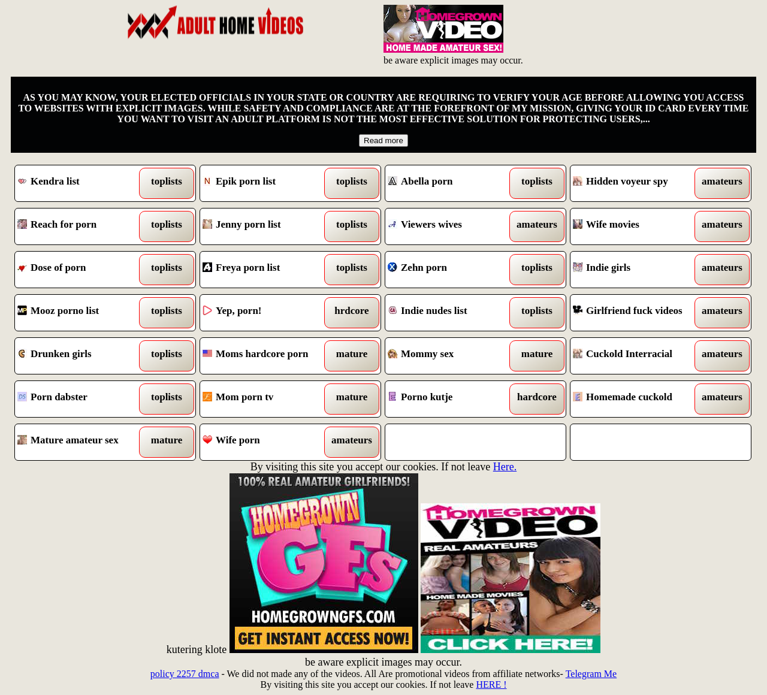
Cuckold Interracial (638, 355)
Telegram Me (591, 674)
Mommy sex (453, 355)
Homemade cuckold (638, 399)
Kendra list (82, 183)
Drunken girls (82, 355)
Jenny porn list (268, 226)
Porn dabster (82, 399)
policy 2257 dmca (184, 674)
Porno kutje (453, 399)
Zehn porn (453, 269)
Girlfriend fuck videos (638, 312)
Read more (383, 140)
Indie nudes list (453, 312)
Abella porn (453, 183)
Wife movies (638, 226)
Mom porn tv (268, 399)
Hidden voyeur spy (638, 183)
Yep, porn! (268, 312)
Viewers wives (453, 226)
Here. (505, 467)
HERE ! (491, 684)
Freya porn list (268, 269)
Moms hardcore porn (268, 355)
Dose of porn (82, 269)
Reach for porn (82, 226)
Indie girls (638, 269)
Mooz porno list (82, 312)
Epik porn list (268, 183)
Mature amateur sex (82, 442)
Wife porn (268, 442)
